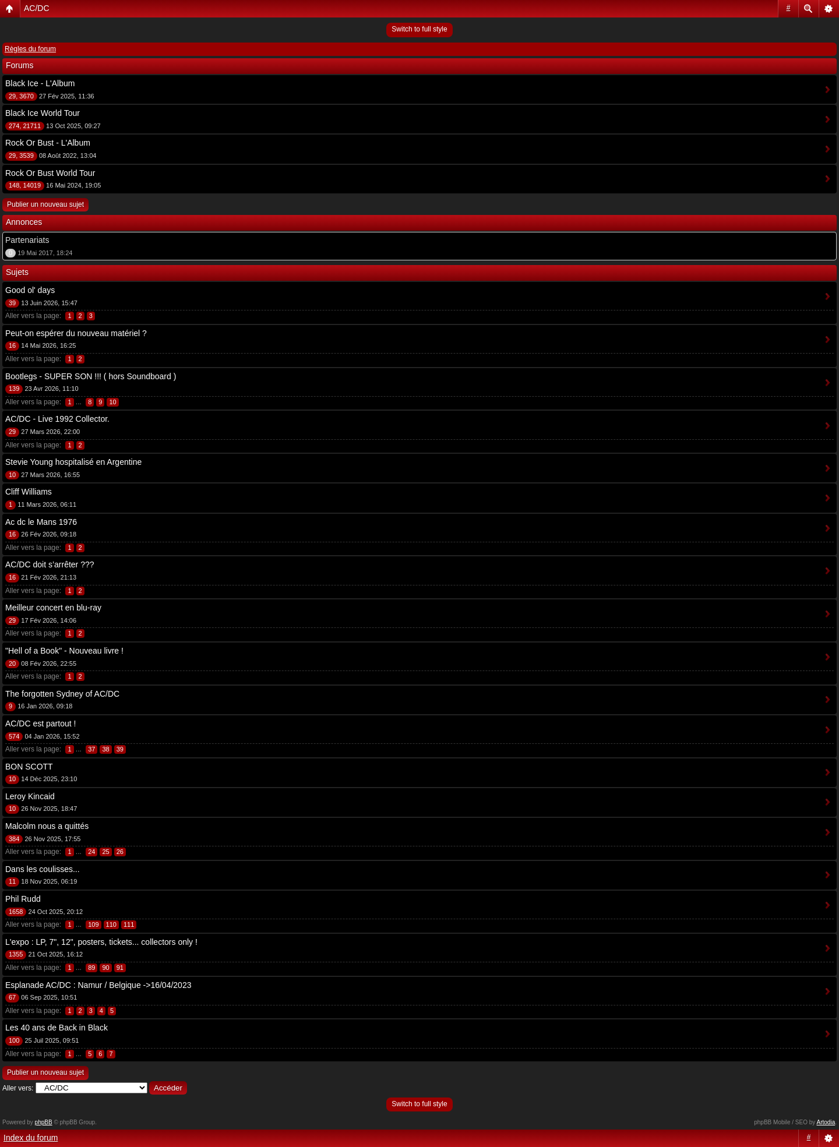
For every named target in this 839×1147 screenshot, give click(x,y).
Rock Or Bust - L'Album (47, 142)
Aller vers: (17, 1088)
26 (120, 851)
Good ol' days (30, 290)
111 (129, 924)
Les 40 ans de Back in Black (56, 1027)
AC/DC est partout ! (40, 723)
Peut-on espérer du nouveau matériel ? (76, 333)
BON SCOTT (29, 766)
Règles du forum (30, 49)
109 (93, 924)
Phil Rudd (23, 899)
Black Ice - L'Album (40, 83)
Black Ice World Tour (42, 113)
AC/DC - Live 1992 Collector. (57, 418)
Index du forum (30, 1137)
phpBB (43, 1122)
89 (91, 967)
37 (91, 749)
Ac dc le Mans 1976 (41, 522)
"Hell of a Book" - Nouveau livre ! (64, 650)
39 (120, 749)
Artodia (826, 1122)
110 (111, 924)
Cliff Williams (28, 491)
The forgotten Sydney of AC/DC (62, 693)
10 (112, 401)
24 (91, 851)
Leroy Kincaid (30, 796)
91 (120, 967)
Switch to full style (419, 29)
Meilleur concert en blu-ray (53, 607)
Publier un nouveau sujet (45, 204)
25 (105, 851)
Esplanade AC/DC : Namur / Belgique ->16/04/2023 (98, 985)
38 (105, 749)
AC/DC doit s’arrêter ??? (49, 564)
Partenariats (27, 240)
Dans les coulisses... (42, 869)
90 (105, 967)
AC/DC (37, 8)
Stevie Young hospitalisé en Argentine (73, 462)
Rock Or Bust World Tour (50, 173)
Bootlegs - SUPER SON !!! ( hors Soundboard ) (90, 376)
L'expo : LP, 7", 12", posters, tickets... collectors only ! (101, 942)
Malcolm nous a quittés (47, 826)
